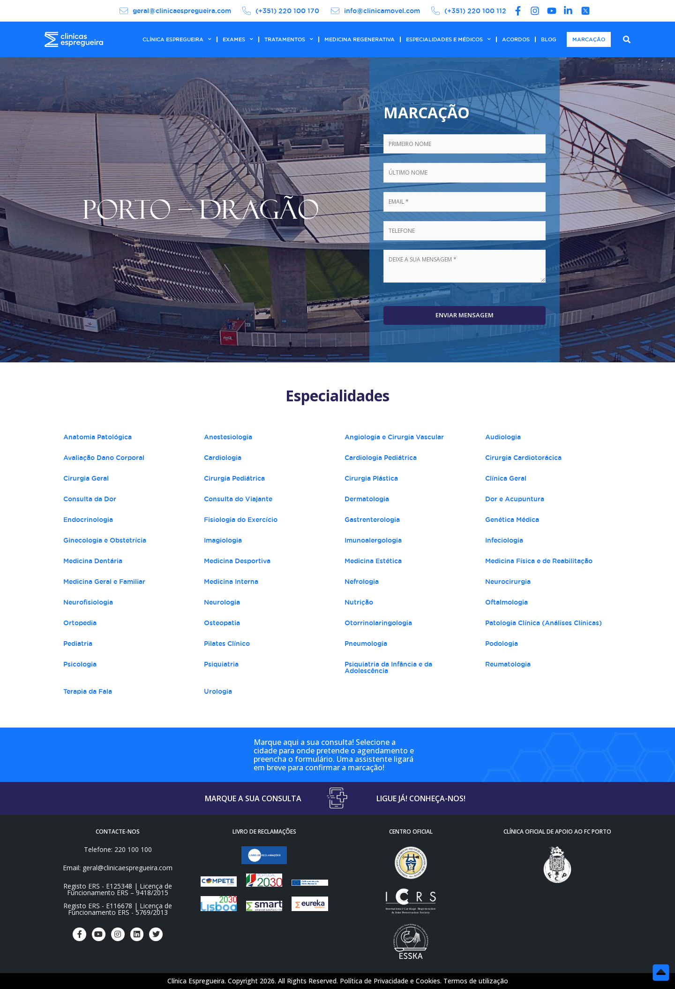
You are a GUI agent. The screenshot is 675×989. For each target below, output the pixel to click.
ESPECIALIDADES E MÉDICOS (448, 39)
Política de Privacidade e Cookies (390, 980)
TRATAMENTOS (288, 39)
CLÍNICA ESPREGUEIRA (176, 39)
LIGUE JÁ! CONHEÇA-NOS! (420, 798)
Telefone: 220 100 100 (118, 849)
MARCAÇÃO (588, 39)
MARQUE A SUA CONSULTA (253, 798)
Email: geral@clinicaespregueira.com (117, 867)
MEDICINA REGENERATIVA (359, 39)
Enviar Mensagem (464, 315)
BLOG (548, 39)
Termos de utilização (475, 980)
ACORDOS (516, 39)
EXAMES (238, 39)
